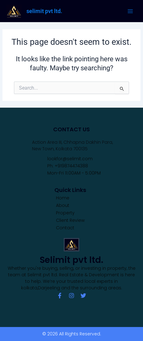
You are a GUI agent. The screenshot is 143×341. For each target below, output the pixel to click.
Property (65, 213)
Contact (65, 228)
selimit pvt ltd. (44, 11)
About (62, 205)
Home (62, 198)
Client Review (70, 220)
